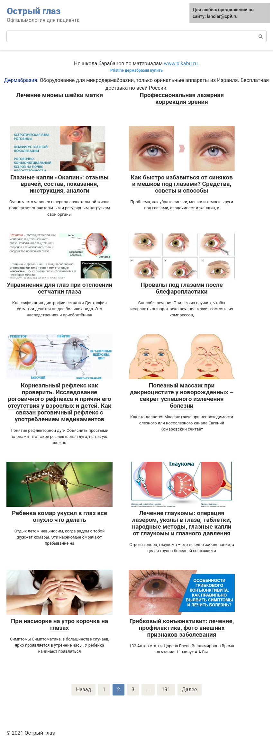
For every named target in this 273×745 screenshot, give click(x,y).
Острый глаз (33, 11)
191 (166, 689)
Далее (189, 689)
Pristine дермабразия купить (136, 70)
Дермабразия (20, 80)
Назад (83, 689)
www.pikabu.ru (181, 63)
